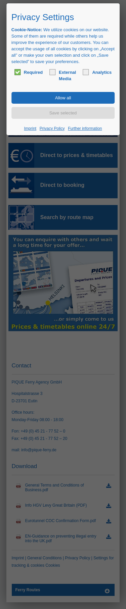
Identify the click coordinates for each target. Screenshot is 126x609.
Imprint (30, 128)
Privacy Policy (52, 128)
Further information (85, 128)
